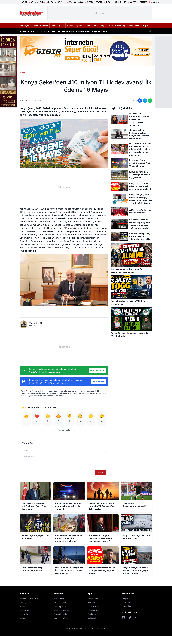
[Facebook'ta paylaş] (139, 100)
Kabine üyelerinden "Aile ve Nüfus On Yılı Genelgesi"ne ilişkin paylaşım (72, 31)
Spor (53, 25)
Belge (22, 618)
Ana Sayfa (24, 25)
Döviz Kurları (60, 603)
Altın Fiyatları (60, 606)
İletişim (145, 25)
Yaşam (87, 25)
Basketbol (92, 614)
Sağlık (104, 25)
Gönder (100, 472)
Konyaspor (93, 599)
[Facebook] (123, 617)
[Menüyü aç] (151, 25)
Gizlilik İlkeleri (128, 606)
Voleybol (92, 618)
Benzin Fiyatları (61, 618)
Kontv (22, 606)
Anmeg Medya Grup (29, 599)
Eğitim (79, 25)
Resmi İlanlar (133, 25)
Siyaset (61, 25)
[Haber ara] (150, 31)
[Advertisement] (100, 13)
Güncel (34, 25)
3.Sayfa (70, 25)
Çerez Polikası (128, 603)
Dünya (96, 25)
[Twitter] (130, 617)
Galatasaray (93, 606)
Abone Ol (98, 381)
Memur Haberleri (62, 610)
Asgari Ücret (59, 599)
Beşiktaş (91, 603)
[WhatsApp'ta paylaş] (150, 100)
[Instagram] (135, 617)
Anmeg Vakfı (25, 603)
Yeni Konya (25, 610)
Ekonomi (44, 25)
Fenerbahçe (93, 610)
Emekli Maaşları (61, 614)
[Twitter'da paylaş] (145, 100)
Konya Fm (24, 614)
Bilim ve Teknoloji (117, 25)
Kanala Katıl (97, 370)
